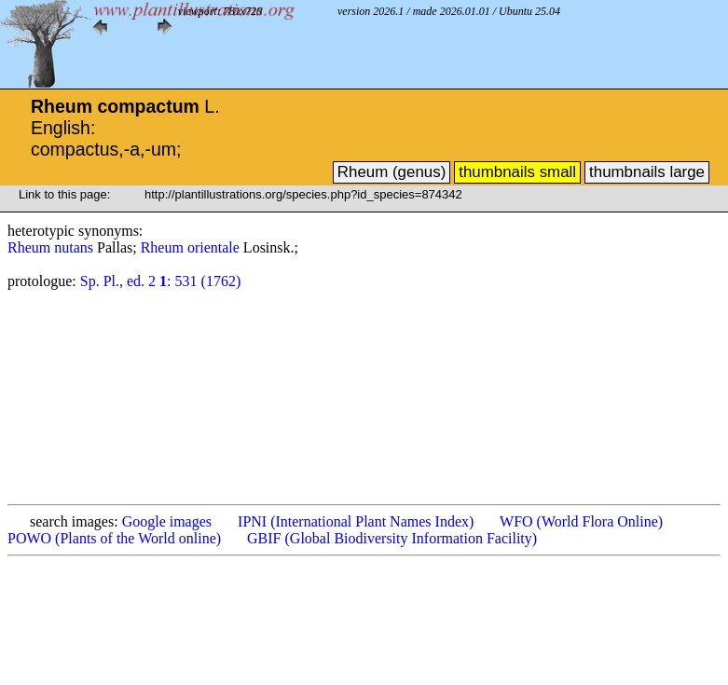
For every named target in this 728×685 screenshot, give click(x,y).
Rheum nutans (52, 247)
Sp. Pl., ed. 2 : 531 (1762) (160, 281)
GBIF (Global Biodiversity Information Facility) (392, 538)
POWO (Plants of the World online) (114, 538)
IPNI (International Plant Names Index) (356, 521)
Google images (167, 521)
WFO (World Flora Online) (581, 521)
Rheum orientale (192, 247)
